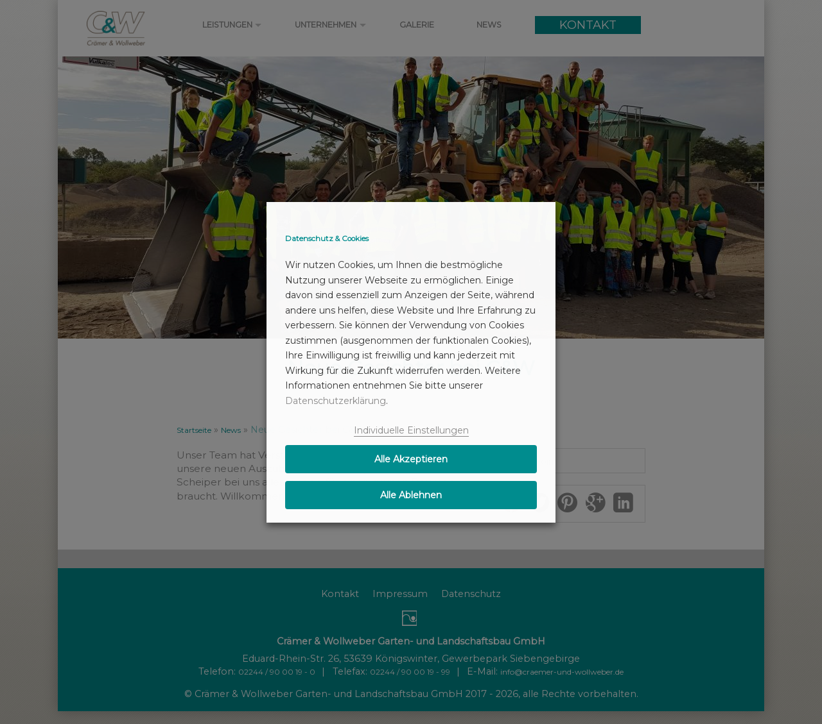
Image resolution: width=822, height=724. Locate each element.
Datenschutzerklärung (335, 401)
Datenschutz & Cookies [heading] (327, 238)
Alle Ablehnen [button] (411, 495)
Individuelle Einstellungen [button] (411, 430)
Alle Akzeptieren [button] (411, 459)
